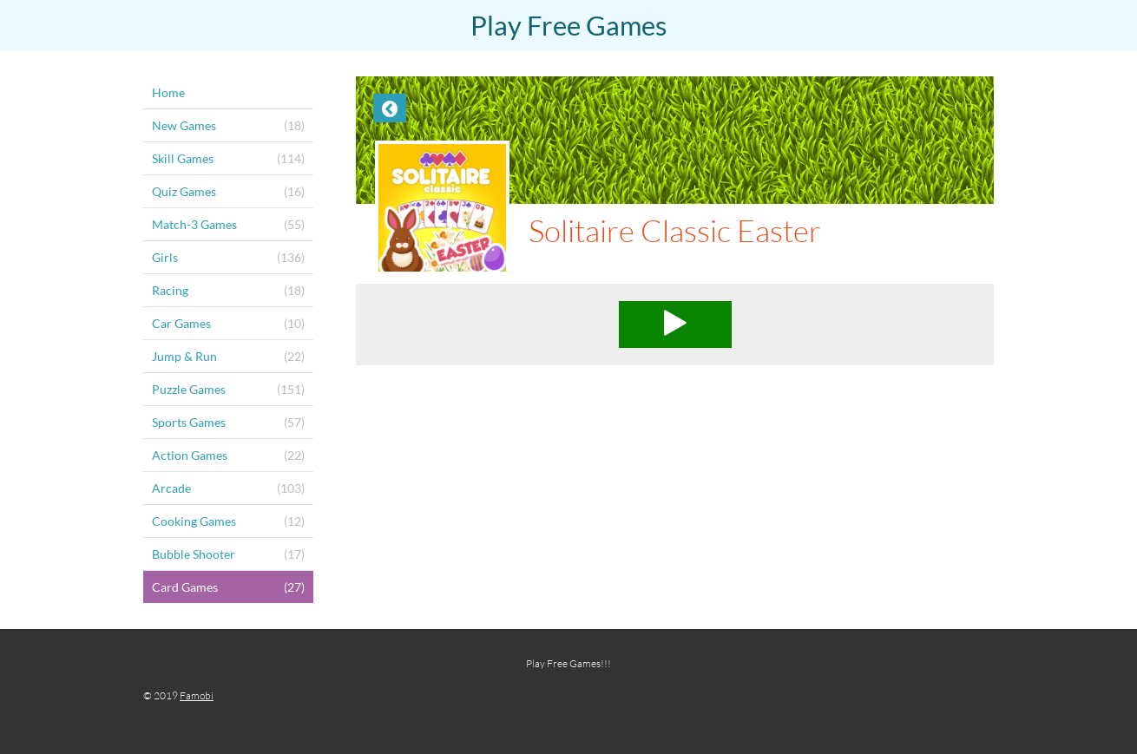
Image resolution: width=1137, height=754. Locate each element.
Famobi (197, 695)
